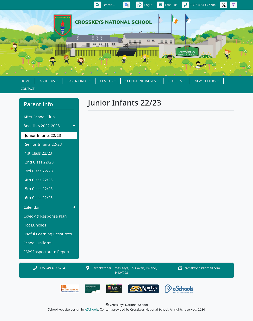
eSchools (91, 309)
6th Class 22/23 (39, 197)
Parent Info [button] (78, 81)
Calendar (49, 207)
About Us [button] (48, 81)
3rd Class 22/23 (39, 171)
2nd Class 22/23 (39, 162)
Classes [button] (106, 81)
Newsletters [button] (205, 81)
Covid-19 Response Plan (45, 216)
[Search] (110, 5)
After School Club (39, 116)
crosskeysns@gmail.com (202, 268)
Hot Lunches (34, 225)
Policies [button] (176, 81)
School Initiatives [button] (140, 81)
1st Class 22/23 (38, 153)
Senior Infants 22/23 (43, 144)
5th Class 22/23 (39, 188)
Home (25, 81)
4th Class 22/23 (39, 179)
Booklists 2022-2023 (49, 125)
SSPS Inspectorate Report (46, 251)
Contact (27, 89)
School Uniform (37, 242)
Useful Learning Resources (47, 234)
